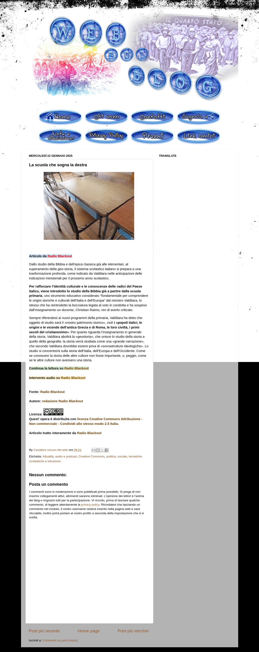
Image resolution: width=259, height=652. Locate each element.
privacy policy (90, 504)
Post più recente (44, 630)
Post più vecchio (133, 630)
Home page (89, 630)
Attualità (48, 456)
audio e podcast (66, 456)
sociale (122, 456)
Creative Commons (91, 456)
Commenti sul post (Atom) (60, 640)
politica (111, 456)
